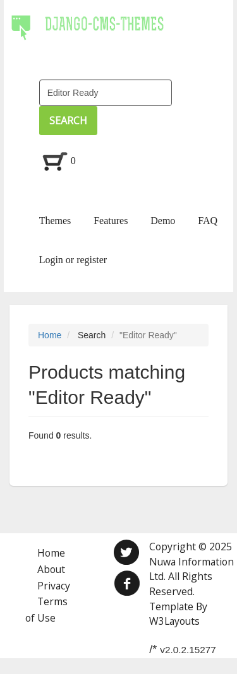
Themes (55, 220)
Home (49, 335)
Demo (162, 220)
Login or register (73, 259)
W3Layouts (174, 621)
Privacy (53, 586)
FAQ (207, 220)
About (51, 569)
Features (111, 220)
